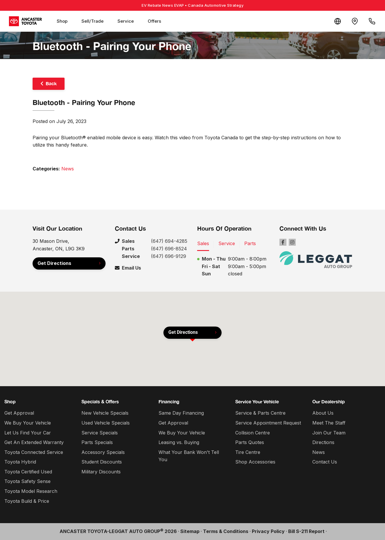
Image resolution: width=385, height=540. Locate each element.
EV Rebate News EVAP (192, 5)
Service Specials (99, 433)
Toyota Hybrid (20, 462)
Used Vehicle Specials (105, 423)
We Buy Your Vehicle (27, 423)
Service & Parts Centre (260, 413)
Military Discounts (101, 472)
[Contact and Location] (354, 21)
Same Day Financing (181, 413)
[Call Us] (371, 21)
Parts (250, 243)
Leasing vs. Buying (178, 442)
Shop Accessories (255, 462)
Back (51, 83)
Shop (62, 21)
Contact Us (324, 462)
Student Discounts (101, 462)
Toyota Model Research (30, 491)
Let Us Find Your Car (27, 433)
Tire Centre (247, 452)
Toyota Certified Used (28, 472)
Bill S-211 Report (306, 531)
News (67, 169)
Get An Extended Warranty (34, 442)
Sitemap (189, 531)
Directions (323, 442)
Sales (203, 243)
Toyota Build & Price (26, 501)
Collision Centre (252, 433)
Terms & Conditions (225, 531)
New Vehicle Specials (105, 413)
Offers (154, 21)
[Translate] (336, 21)
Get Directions (54, 263)
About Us (323, 413)
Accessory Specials (103, 452)
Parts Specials (97, 442)
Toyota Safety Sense (27, 481)
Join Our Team (328, 433)
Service (125, 21)
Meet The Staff (328, 423)
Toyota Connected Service (33, 452)
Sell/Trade (92, 21)
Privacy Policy (268, 531)
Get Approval (19, 413)
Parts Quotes (249, 442)
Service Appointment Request (268, 423)
